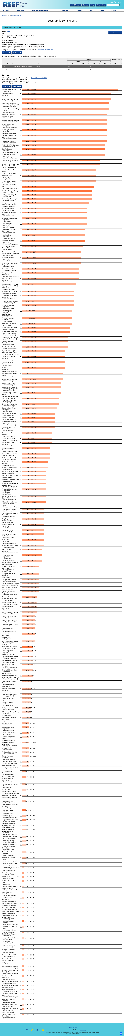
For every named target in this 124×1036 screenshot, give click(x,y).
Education (65, 10)
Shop (92, 5)
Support (79, 10)
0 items (118, 2)
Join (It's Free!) (75, 5)
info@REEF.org (83, 1030)
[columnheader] (89, 59)
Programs (6, 10)
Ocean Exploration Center (40, 10)
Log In (111, 2)
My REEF (113, 10)
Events (102, 10)
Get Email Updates (73, 1027)
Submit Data (101, 5)
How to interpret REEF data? (46, 50)
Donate (85, 5)
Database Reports (16, 15)
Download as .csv (115, 33)
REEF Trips (20, 10)
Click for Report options (13, 28)
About (91, 10)
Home (4, 15)
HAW (8, 31)
